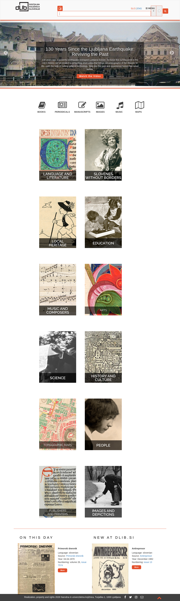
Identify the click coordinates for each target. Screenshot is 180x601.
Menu (150, 8)
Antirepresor (146, 556)
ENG (139, 8)
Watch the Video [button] (90, 76)
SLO (133, 8)
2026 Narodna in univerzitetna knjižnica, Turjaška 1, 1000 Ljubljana (88, 597)
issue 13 (148, 562)
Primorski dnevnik (74, 556)
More (62, 570)
